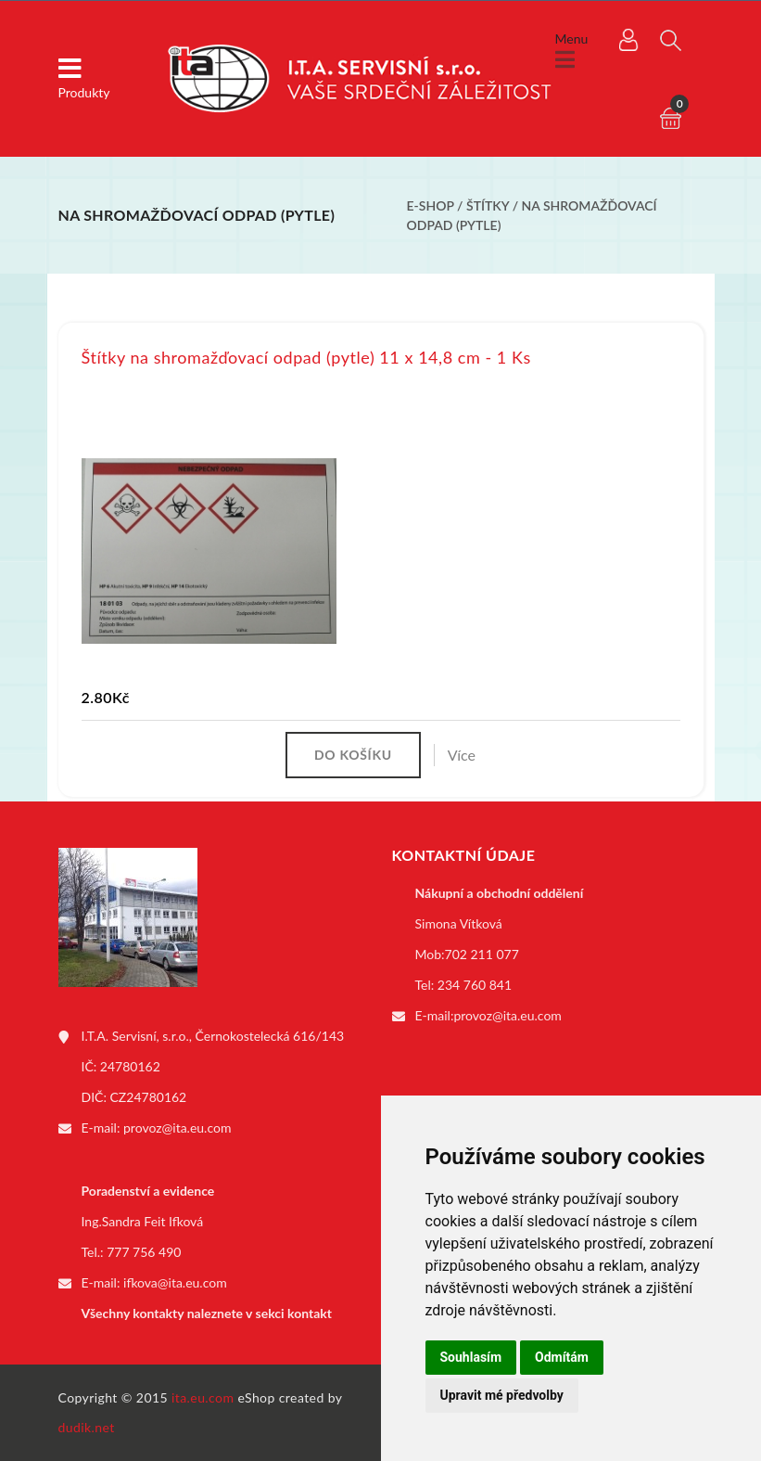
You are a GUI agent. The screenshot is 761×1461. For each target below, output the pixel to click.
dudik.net (86, 1427)
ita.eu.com (202, 1397)
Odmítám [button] (562, 1357)
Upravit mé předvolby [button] (502, 1395)
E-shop (430, 205)
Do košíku (353, 755)
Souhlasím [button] (471, 1357)
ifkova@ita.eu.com (175, 1282)
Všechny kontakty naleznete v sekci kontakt (207, 1313)
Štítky (489, 205)
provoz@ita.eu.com (177, 1127)
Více (462, 754)
